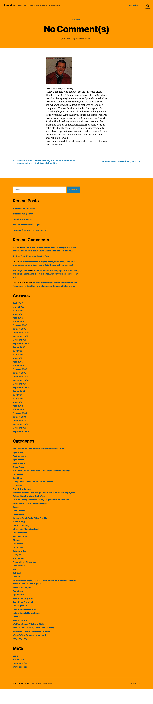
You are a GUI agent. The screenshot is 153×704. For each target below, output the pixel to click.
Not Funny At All (21, 551)
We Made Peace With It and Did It (30, 638)
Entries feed (19, 674)
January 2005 (20, 387)
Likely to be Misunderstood (27, 543)
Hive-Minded (20, 529)
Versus (16, 631)
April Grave (19, 467)
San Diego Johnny (22, 281)
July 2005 (18, 365)
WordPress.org (21, 681)
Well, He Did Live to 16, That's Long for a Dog (36, 642)
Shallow (76, 20)
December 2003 (21, 435)
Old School (18, 562)
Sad (15, 584)
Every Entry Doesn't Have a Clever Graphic (35, 496)
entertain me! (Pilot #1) (25, 218)
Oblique (17, 554)
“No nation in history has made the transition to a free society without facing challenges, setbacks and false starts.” (46, 297)
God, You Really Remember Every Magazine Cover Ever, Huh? (45, 514)
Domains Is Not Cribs (24, 223)
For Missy (18, 500)
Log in (16, 670)
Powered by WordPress (43, 698)
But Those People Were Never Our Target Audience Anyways (45, 485)
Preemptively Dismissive (26, 576)
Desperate (18, 489)
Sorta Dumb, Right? (23, 602)
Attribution (133, 5)
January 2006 (20, 343)
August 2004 (20, 405)
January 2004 (20, 431)
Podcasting (19, 573)
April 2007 (18, 317)
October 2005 (20, 354)
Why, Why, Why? (21, 653)
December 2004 (21, 391)
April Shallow (20, 478)
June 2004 (18, 413)
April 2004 (18, 420)
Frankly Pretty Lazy (23, 503)
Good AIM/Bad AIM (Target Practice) (32, 234)
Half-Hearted (20, 525)
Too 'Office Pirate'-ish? (25, 616)
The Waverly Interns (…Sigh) (28, 229)
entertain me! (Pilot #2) (25, 212)
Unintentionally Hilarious (26, 624)
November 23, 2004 (84, 39)
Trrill (15, 264)
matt (68, 39)
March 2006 (19, 336)
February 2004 (21, 427)
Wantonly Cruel (21, 635)
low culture (10, 5)
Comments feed (21, 677)
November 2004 (21, 394)
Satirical (17, 587)
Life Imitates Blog (22, 540)
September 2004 (22, 402)
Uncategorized (21, 620)
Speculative (19, 609)
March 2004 (19, 424)
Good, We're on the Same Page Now (32, 518)
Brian (15, 252)
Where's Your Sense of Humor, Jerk (31, 649)
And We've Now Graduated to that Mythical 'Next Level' (42, 463)
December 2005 (21, 347)
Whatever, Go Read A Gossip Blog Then (34, 646)
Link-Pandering (21, 547)
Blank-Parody (20, 481)
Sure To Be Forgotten (24, 613)
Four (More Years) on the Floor (37, 264)
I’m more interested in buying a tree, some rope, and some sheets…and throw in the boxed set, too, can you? (45, 255)
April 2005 (18, 376)
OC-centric (18, 558)
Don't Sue (18, 492)
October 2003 (20, 442)
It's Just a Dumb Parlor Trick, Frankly (32, 532)
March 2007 (19, 321)
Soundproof (19, 605)
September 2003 (22, 446)
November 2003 (21, 438)
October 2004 (20, 398)
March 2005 (19, 380)
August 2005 (20, 361)
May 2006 (18, 328)
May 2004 (18, 416)
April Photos (19, 474)
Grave (16, 521)
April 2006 (18, 332)
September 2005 (22, 358)
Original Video (20, 565)
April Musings (20, 470)
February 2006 (21, 339)
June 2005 (18, 369)
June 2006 (18, 325)
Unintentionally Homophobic (28, 627)
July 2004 (18, 409)
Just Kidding (19, 536)
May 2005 (18, 372)
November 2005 (21, 350)
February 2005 (20, 383)
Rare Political (19, 580)
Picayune (17, 569)
